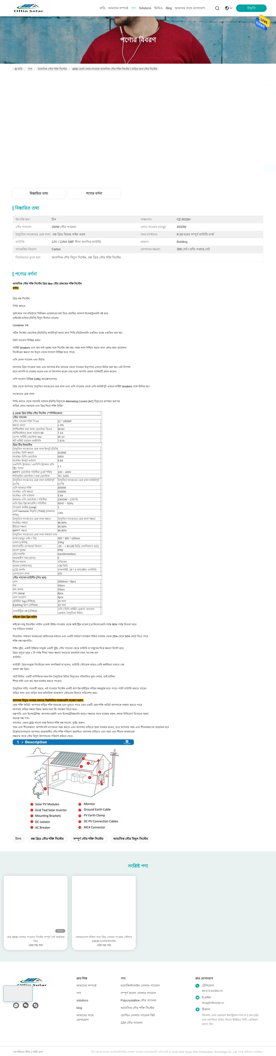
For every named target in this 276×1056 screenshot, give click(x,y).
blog (169, 8)
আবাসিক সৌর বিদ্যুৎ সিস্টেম (130, 838)
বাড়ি (102, 8)
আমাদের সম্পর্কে (118, 8)
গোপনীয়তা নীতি (21, 1051)
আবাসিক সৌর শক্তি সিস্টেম (52, 68)
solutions (145, 8)
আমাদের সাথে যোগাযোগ (190, 8)
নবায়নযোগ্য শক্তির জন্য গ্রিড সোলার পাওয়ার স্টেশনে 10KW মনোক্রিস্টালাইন (104, 939)
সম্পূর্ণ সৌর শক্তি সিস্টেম (88, 838)
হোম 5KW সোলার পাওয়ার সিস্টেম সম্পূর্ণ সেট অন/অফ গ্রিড (35, 939)
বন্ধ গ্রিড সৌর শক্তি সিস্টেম (47, 838)
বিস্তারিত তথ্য (39, 193)
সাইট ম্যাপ (37, 1051)
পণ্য (133, 8)
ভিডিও (158, 8)
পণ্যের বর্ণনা (94, 193)
